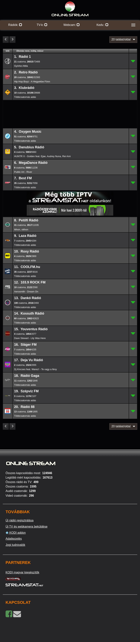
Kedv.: (103, 24)
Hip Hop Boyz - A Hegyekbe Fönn (32, 81)
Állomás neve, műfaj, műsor (29, 51)
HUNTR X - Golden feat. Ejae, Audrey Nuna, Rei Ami (42, 156)
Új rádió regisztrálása (19, 520)
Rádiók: (15, 24)
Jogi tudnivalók (15, 544)
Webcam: (72, 24)
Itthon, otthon (21, 229)
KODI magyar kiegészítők (22, 572)
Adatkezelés (14, 538)
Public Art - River (23, 172)
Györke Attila (21, 65)
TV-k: (42, 24)
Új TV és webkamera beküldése (27, 526)
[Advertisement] (70, 106)
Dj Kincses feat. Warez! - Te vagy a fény (35, 369)
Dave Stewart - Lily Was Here (30, 338)
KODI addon (16, 532)
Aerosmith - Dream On (26, 291)
